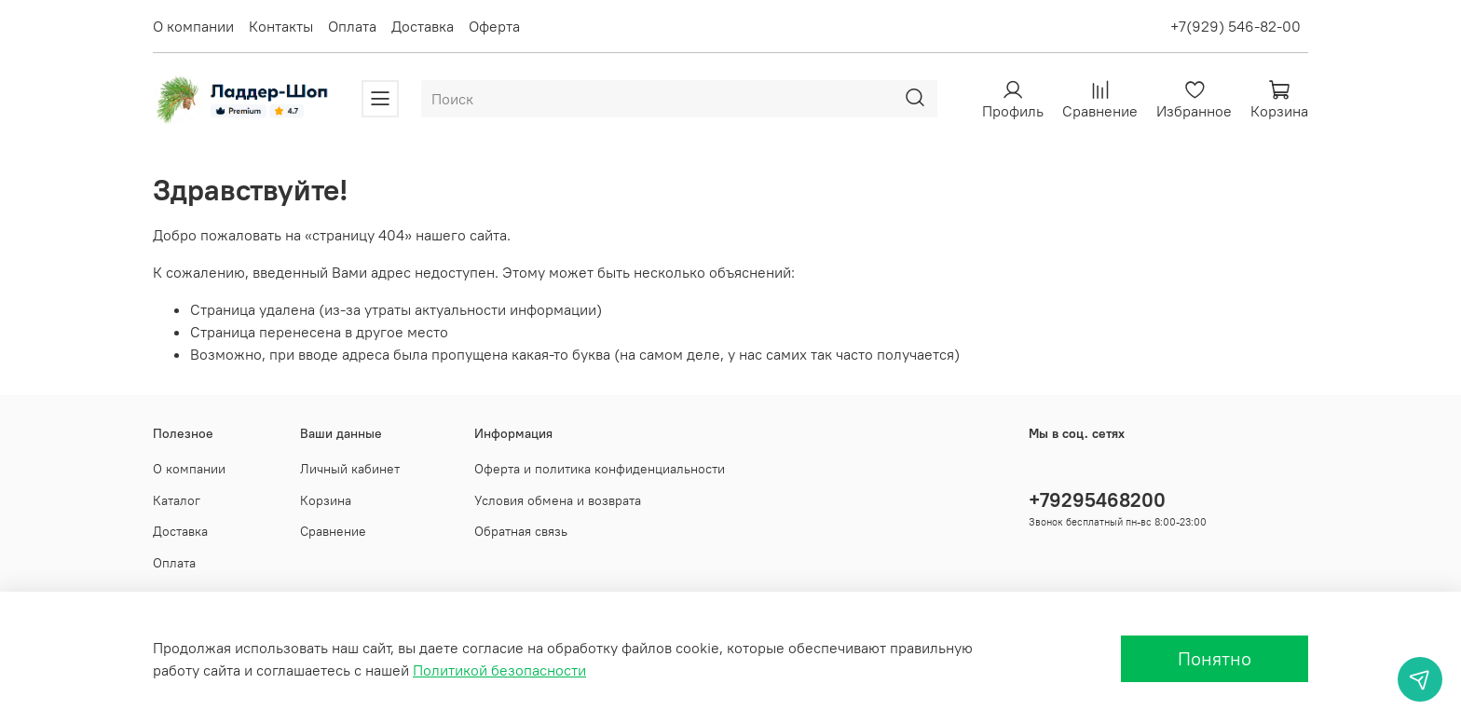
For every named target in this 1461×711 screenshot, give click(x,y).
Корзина (325, 500)
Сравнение (333, 531)
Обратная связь (520, 531)
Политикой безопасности (499, 670)
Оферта (494, 26)
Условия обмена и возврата (557, 500)
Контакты (281, 26)
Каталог (176, 500)
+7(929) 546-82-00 (1235, 26)
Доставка (422, 26)
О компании (193, 26)
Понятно (1214, 658)
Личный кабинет (350, 468)
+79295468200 (1097, 500)
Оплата (352, 26)
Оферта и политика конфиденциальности (599, 468)
